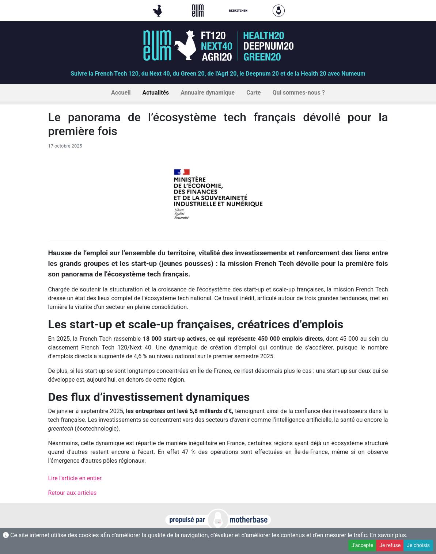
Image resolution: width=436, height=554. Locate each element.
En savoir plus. (388, 535)
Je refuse (390, 545)
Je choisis (418, 545)
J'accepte (362, 545)
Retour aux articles (72, 492)
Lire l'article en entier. (75, 478)
